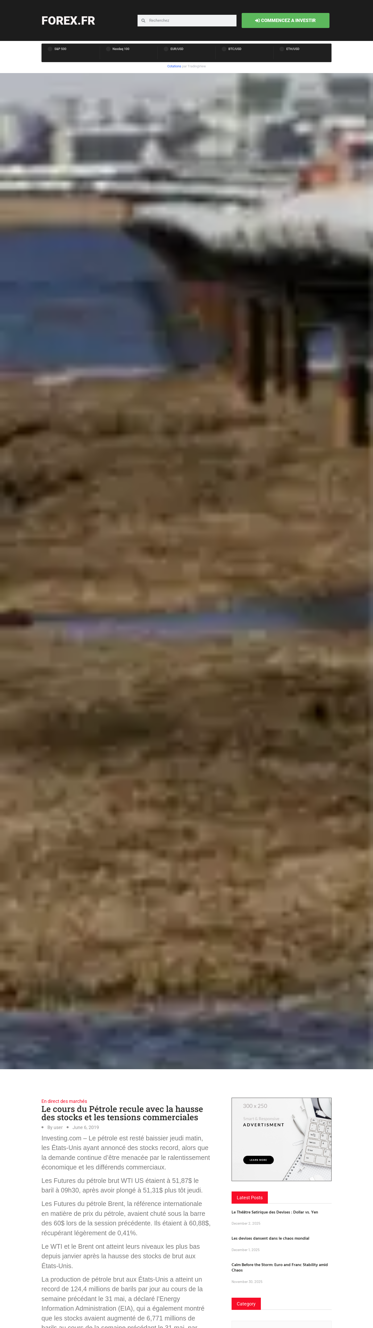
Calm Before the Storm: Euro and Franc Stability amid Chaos (280, 1267)
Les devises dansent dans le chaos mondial (270, 1238)
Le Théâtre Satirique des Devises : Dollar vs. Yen (275, 1212)
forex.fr (68, 20)
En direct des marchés (64, 1101)
